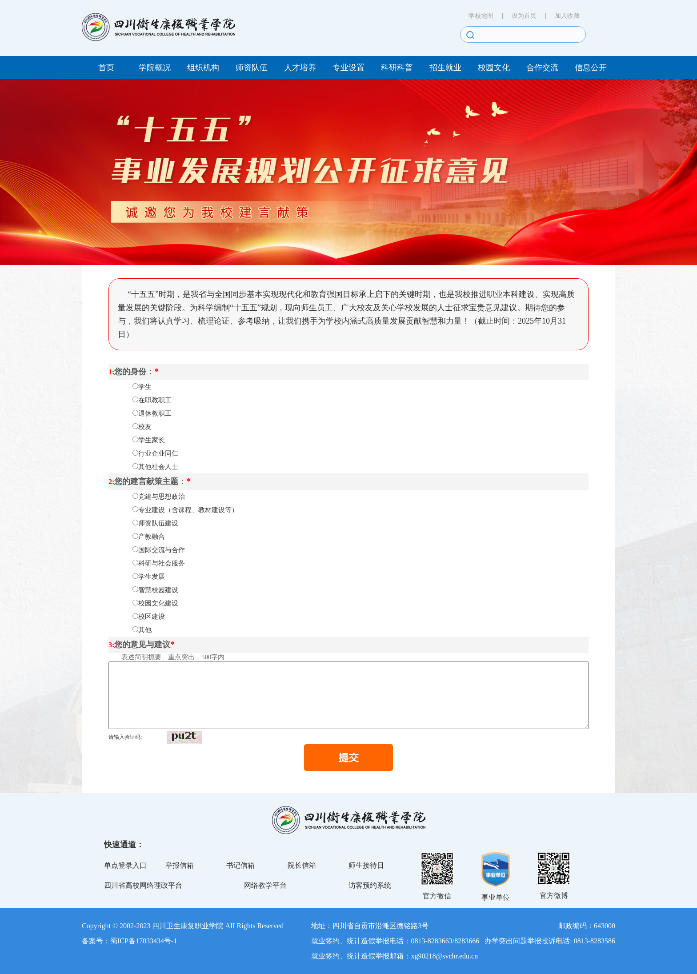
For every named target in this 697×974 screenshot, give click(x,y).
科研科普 (397, 67)
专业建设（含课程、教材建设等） (188, 509)
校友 (145, 426)
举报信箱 (179, 865)
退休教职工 (155, 413)
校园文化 (494, 67)
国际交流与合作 (161, 549)
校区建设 (151, 616)
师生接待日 (366, 865)
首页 (106, 67)
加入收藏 (567, 16)
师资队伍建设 (158, 523)
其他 (145, 629)
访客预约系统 (369, 885)
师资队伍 (252, 67)
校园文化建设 (158, 603)
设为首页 (524, 16)
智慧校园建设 (158, 589)
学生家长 (151, 440)
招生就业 (445, 67)
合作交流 (542, 67)
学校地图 (481, 16)
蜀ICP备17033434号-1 (143, 941)
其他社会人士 (158, 466)
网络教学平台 (265, 885)
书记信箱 (240, 865)
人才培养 (300, 67)
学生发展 (151, 576)
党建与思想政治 (161, 496)
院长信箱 (302, 865)
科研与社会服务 (161, 563)
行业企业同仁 (158, 453)
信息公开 (591, 67)
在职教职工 (155, 400)
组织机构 (203, 67)
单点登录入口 (125, 865)
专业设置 (348, 67)
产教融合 (151, 536)
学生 (145, 386)
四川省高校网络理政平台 (143, 885)
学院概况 (155, 67)
